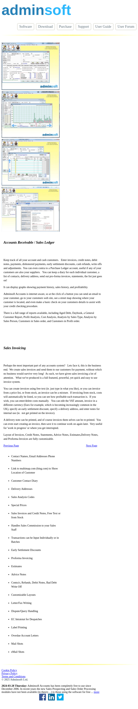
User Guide (103, 27)
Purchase (65, 27)
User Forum (126, 27)
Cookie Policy (9, 670)
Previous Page (11, 445)
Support (83, 27)
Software (25, 27)
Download (45, 27)
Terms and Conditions (13, 676)
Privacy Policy (9, 673)
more (96, 692)
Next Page (91, 445)
